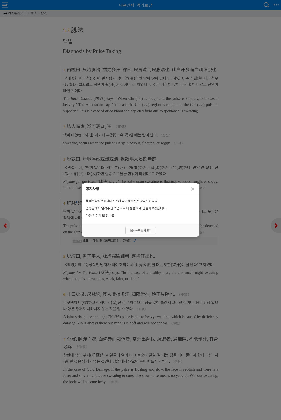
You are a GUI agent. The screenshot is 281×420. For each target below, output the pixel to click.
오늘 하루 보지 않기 (141, 230)
